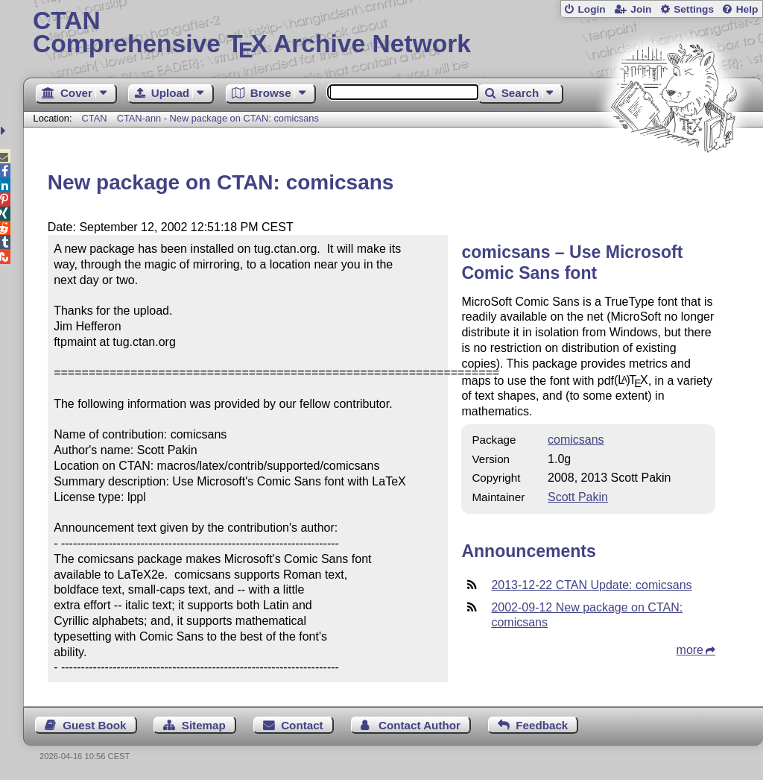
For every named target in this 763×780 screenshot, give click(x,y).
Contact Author (419, 725)
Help (747, 9)
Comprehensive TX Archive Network (393, 33)
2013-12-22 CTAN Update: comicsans (591, 585)
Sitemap (204, 725)
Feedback (542, 725)
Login (591, 9)
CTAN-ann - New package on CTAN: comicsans (218, 118)
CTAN (94, 118)
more (690, 650)
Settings (694, 9)
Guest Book (94, 725)
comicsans (576, 439)
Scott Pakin (578, 497)
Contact (302, 725)
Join (640, 9)
